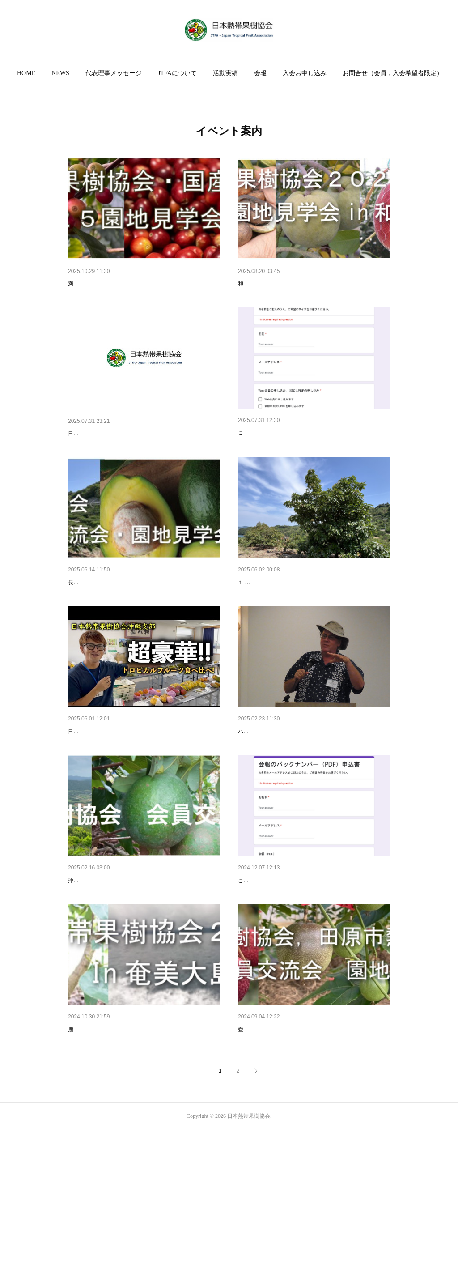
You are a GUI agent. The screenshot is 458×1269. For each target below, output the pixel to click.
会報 (260, 73)
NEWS (60, 73)
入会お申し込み (305, 73)
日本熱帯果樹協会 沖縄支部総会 (112, 801)
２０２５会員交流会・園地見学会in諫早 (123, 629)
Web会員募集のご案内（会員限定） (288, 456)
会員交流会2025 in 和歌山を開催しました (296, 283)
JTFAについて (177, 73)
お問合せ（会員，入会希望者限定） (393, 73)
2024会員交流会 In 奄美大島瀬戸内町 (120, 1145)
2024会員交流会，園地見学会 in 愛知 (290, 1145)
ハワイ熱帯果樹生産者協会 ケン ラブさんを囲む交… (312, 801)
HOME (26, 73)
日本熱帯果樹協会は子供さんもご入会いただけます (140, 456)
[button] (26, 73)
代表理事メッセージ (113, 73)
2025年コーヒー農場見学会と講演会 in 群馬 (129, 283)
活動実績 (225, 73)
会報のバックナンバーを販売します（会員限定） (307, 973)
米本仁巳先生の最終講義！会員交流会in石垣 (130, 973)
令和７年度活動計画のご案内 (278, 629)
